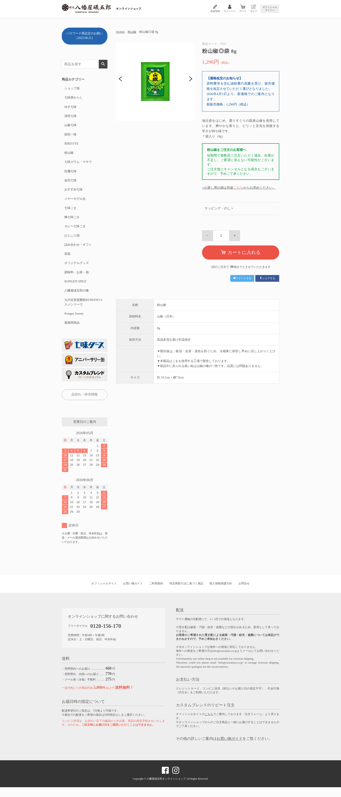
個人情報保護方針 (220, 593)
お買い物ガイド (133, 593)
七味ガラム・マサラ (78, 165)
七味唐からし (73, 98)
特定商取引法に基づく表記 (186, 593)
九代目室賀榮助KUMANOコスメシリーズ (83, 311)
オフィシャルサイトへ (270, 8)
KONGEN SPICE (75, 289)
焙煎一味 (70, 136)
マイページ (230, 11)
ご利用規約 (156, 593)
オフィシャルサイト (104, 593)
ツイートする (242, 278)
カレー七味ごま (74, 232)
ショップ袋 (71, 88)
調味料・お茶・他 (76, 280)
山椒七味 (70, 126)
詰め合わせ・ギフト (78, 251)
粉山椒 (132, 31)
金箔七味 (70, 184)
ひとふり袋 (71, 241)
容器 (67, 260)
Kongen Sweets (73, 322)
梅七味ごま (71, 222)
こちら (238, 187)
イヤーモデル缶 (74, 203)
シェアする (267, 278)
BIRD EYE (71, 146)
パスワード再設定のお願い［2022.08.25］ (84, 36)
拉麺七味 (70, 174)
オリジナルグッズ (76, 270)
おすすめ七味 (73, 193)
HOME (120, 31)
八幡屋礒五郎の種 (76, 299)
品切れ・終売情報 (85, 404)
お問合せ (244, 593)
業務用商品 (71, 332)
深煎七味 (70, 117)
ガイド (253, 11)
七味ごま (70, 213)
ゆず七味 (70, 107)
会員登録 (215, 11)
